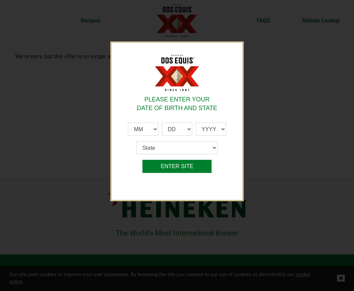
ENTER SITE (177, 166)
